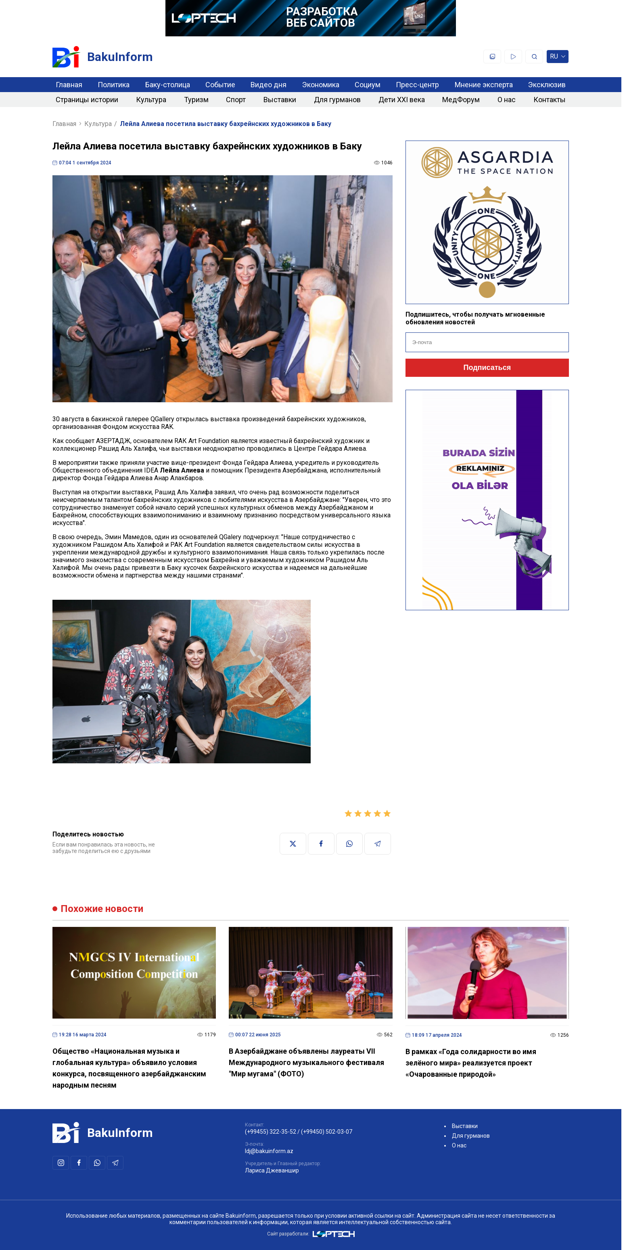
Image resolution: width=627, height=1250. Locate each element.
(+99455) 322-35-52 (270, 1131)
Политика (114, 84)
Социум (367, 84)
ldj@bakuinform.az (269, 1151)
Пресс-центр (417, 84)
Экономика (320, 84)
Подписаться (487, 367)
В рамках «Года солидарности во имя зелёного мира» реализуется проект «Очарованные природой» (470, 1062)
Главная (69, 84)
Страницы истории (87, 99)
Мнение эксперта (484, 84)
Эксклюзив (547, 84)
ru (557, 58)
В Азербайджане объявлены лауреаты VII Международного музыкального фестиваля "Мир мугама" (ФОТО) (306, 1062)
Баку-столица (167, 84)
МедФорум (461, 99)
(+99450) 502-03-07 (326, 1131)
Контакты (549, 99)
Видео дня (268, 84)
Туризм (196, 99)
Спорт (236, 99)
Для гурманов (337, 99)
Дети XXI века (401, 99)
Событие (220, 84)
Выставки (279, 99)
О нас (506, 99)
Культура (151, 99)
